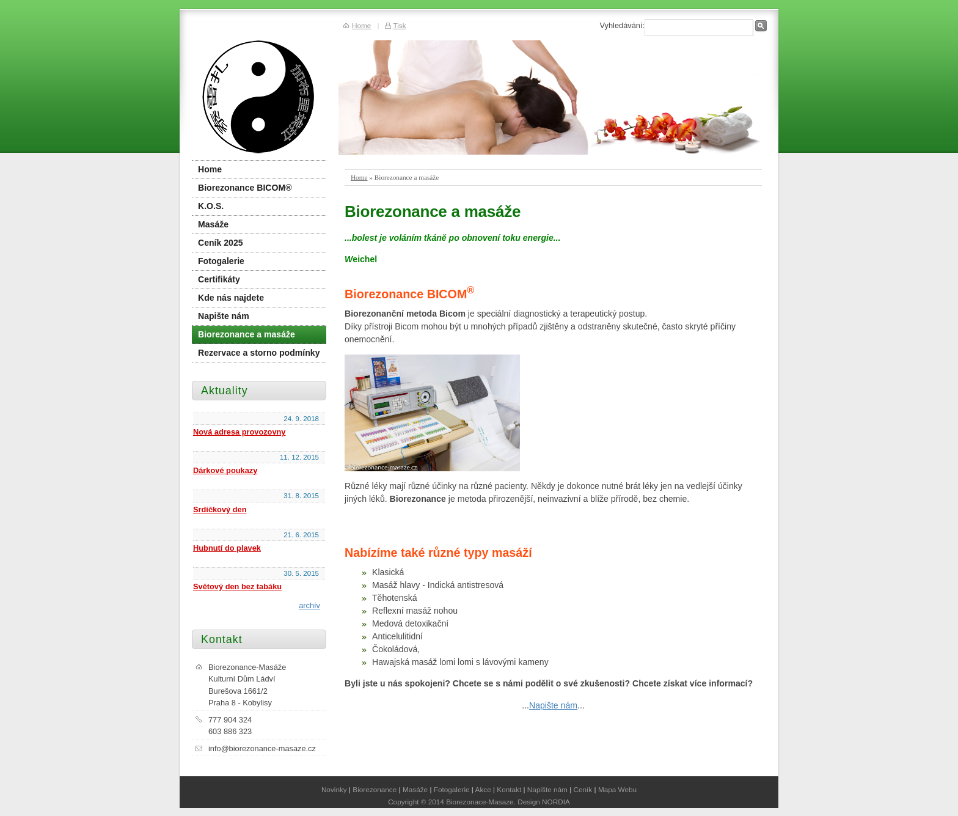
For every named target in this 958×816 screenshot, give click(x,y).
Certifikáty (219, 279)
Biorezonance (375, 789)
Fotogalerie (221, 261)
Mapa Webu (617, 789)
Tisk (399, 25)
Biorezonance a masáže (246, 334)
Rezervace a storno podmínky (259, 353)
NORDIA (556, 802)
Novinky (334, 789)
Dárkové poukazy (225, 470)
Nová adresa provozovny (239, 431)
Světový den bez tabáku (237, 586)
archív (309, 605)
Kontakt (509, 789)
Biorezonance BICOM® (245, 188)
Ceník (583, 789)
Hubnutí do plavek (227, 548)
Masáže (213, 224)
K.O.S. (211, 206)
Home (359, 177)
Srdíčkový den (219, 509)
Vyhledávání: (622, 25)
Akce (483, 789)
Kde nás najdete (231, 298)
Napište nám (553, 705)
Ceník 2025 (220, 243)
